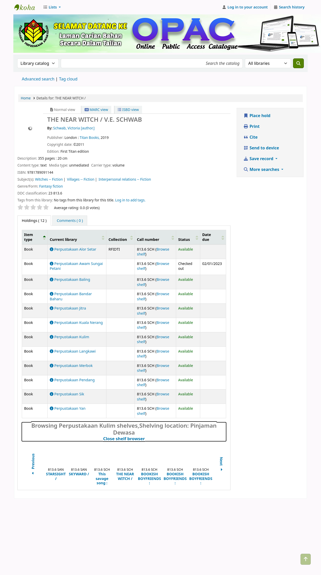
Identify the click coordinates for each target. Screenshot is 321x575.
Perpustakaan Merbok (71, 365)
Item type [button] (28, 237)
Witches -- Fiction (49, 179)
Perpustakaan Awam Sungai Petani (76, 266)
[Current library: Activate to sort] (77, 237)
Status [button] (184, 239)
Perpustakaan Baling (70, 279)
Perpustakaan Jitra (68, 308)
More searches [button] (261, 169)
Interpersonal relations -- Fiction (125, 179)
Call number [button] (148, 239)
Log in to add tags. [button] (130, 200)
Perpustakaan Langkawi (73, 351)
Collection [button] (117, 239)
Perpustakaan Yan (67, 408)
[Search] (298, 63)
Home (26, 98)
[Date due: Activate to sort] (213, 237)
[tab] (69, 220)
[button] (52, 7)
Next (221, 465)
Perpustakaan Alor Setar (73, 249)
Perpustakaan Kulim (69, 336)
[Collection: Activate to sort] (120, 237)
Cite (250, 137)
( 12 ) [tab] (34, 220)
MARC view (96, 109)
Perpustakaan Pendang (72, 379)
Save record (258, 158)
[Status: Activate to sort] (188, 237)
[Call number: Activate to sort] (155, 237)
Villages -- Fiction (80, 179)
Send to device (261, 148)
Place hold (256, 115)
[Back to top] (305, 559)
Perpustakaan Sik (67, 394)
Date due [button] (206, 237)
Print (251, 126)
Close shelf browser (146, 438)
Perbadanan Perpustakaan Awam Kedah (27, 7)
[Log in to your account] (245, 7)
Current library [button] (63, 239)
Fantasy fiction (51, 186)
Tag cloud (68, 79)
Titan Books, (90, 137)
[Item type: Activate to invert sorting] (35, 237)
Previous (33, 464)
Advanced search (38, 79)
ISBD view (128, 109)
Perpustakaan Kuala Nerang (76, 322)
